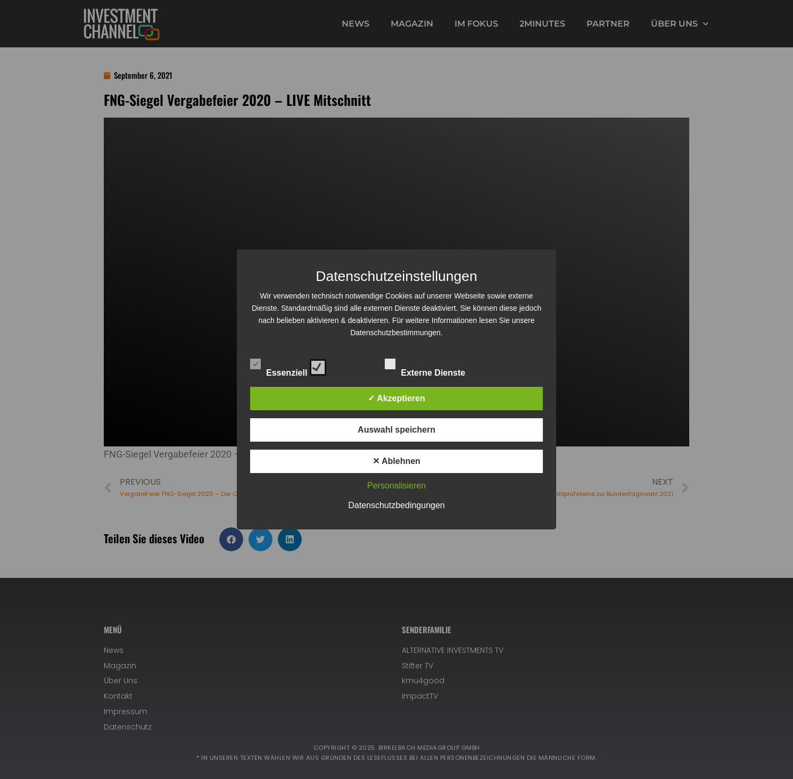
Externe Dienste (434, 365)
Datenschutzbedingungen (396, 505)
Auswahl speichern (396, 429)
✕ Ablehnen (396, 461)
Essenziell (288, 365)
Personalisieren (396, 485)
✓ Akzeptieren (396, 398)
